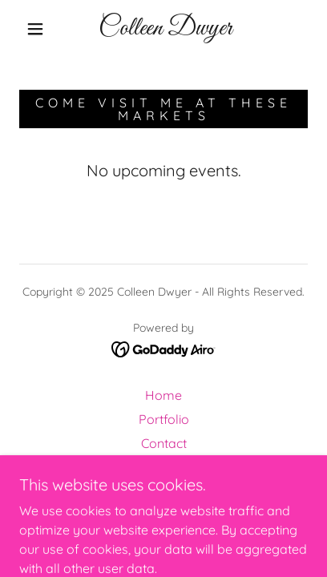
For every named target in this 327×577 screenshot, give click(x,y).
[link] (165, 29)
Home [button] (163, 395)
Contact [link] (164, 443)
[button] (35, 29)
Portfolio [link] (164, 419)
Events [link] (163, 467)
